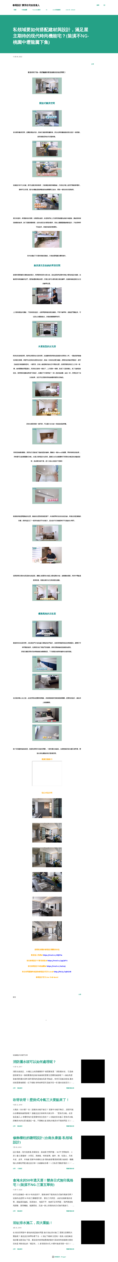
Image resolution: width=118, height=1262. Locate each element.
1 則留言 (19, 1168)
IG (45, 10)
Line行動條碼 (55, 10)
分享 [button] (92, 64)
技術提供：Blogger (59, 1257)
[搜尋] (98, 5)
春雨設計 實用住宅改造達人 (26, 5)
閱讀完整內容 (70, 1088)
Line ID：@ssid (69, 10)
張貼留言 (19, 1088)
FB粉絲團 (23, 10)
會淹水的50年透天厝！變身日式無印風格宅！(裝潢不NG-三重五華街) (43, 1182)
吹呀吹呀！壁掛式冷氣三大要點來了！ (41, 1099)
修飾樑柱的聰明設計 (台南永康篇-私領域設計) (42, 1140)
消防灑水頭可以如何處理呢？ (34, 1061)
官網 (14, 10)
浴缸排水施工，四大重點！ (33, 1222)
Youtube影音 (35, 10)
